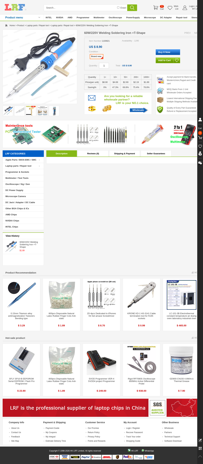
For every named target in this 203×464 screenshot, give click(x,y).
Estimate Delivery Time (56, 441)
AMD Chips (11, 214)
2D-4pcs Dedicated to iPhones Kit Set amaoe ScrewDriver (101, 314)
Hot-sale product (15, 338)
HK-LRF (134, 451)
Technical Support (172, 437)
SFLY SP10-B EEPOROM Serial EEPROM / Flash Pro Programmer (21, 381)
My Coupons (51, 432)
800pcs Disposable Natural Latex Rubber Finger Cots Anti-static (61, 316)
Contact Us (16, 432)
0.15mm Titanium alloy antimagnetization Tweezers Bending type (21, 316)
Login (191, 6)
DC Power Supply (14, 190)
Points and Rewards (96, 441)
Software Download (173, 441)
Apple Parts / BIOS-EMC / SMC (20, 160)
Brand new (97, 57)
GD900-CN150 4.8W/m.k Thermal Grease (182, 379)
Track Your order (133, 437)
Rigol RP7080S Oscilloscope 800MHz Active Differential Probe (141, 381)
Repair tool (181, 17)
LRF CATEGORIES (15, 153)
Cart (162, 9)
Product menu (14, 17)
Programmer (83, 17)
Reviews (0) (93, 153)
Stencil (195, 17)
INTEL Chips (11, 227)
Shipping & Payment (124, 153)
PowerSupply (133, 17)
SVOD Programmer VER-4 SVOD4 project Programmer (101, 379)
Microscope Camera (15, 196)
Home (12, 25)
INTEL (49, 17)
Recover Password (134, 432)
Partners (168, 432)
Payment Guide (52, 428)
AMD (70, 17)
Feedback (15, 437)
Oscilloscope (115, 17)
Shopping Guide (133, 441)
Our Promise (93, 428)
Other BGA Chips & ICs (17, 208)
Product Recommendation (20, 272)
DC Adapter (166, 17)
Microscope (150, 17)
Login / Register (133, 428)
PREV (187, 33)
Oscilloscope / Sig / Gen (17, 184)
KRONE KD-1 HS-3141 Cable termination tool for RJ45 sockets (141, 316)
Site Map (15, 441)
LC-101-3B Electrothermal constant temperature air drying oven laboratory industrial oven (181, 316)
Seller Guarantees (156, 153)
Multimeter (99, 17)
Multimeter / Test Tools (17, 178)
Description (62, 153)
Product (20, 25)
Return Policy (94, 432)
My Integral (50, 437)
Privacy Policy (94, 437)
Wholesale (138, 110)
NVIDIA (59, 17)
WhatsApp (149, 451)
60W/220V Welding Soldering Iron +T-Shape (29, 244)
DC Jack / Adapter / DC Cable (20, 202)
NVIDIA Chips (12, 220)
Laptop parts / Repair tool (38, 25)
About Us (15, 428)
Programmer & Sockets (17, 172)
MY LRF (195, 9)
